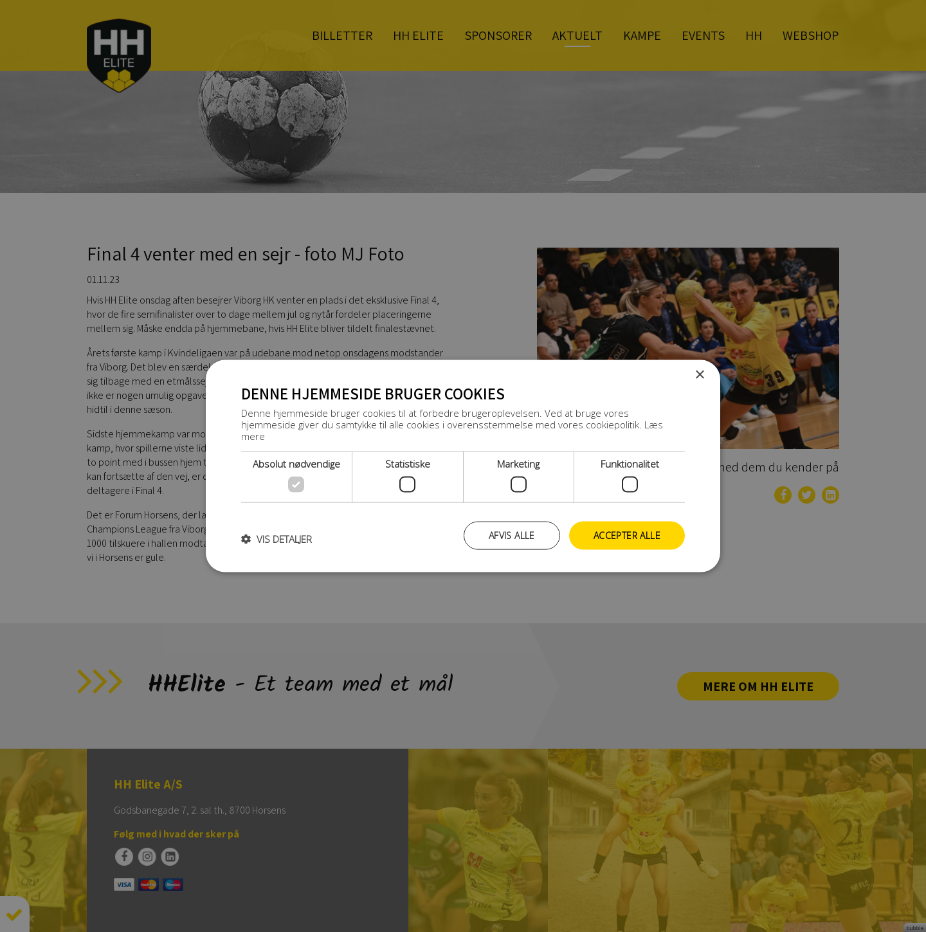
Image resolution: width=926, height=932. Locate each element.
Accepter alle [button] (627, 535)
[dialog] (463, 466)
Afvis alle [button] (512, 535)
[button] (276, 538)
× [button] (699, 374)
